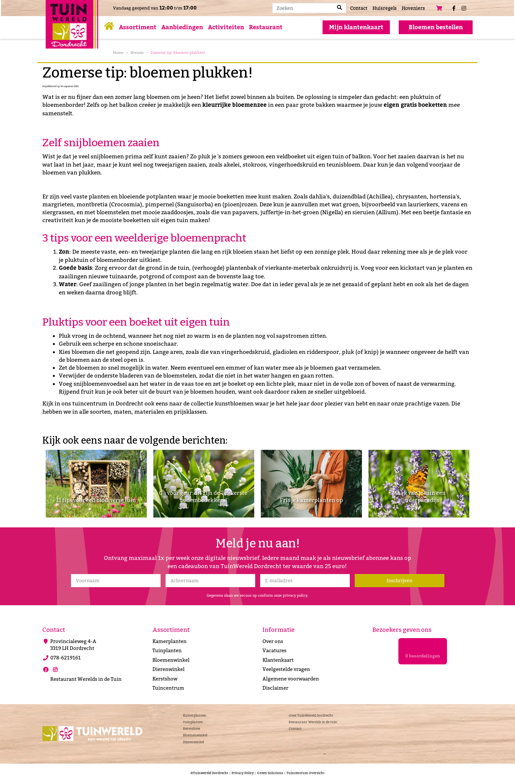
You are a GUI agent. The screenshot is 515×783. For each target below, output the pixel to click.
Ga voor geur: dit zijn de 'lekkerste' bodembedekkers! (204, 495)
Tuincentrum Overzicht (305, 773)
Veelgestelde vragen (286, 669)
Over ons (272, 641)
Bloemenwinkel (171, 660)
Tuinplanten (167, 650)
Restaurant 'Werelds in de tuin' (313, 722)
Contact (295, 728)
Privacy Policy (243, 773)
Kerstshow (164, 679)
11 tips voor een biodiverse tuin (96, 500)
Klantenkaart (278, 660)
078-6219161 (65, 658)
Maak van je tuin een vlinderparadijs (419, 495)
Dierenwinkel (168, 669)
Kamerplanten (169, 641)
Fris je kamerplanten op (311, 500)
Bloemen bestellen (436, 27)
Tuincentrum (168, 688)
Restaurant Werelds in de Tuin (86, 679)
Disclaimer (275, 688)
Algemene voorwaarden (290, 679)
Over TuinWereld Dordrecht (311, 715)
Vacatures (274, 650)
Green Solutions (270, 773)
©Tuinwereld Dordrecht (209, 773)
